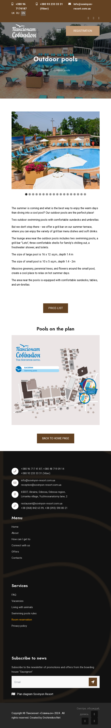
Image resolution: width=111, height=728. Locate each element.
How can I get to (21, 539)
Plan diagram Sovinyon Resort (32, 694)
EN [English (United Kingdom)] (23, 13)
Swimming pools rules (24, 613)
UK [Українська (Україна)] (13, 13)
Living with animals (22, 607)
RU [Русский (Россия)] (17, 13)
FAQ (14, 594)
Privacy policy (19, 625)
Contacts (17, 557)
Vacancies (17, 601)
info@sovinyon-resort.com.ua (38, 480)
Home (15, 526)
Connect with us (21, 545)
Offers (15, 551)
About (15, 533)
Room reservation (22, 619)
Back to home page (55, 438)
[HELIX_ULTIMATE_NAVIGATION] (58, 31)
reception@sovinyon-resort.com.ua (41, 484)
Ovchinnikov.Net (51, 717)
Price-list (55, 308)
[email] (56, 682)
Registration (82, 30)
